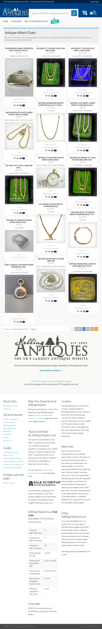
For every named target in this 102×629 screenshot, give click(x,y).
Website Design (9, 425)
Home (5, 21)
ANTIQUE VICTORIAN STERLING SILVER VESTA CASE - (19, 221)
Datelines (7, 434)
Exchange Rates (9, 428)
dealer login (95, 2)
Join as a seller (9, 422)
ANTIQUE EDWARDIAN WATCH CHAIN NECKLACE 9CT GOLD (50, 104)
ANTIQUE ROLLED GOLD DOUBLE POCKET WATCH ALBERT (19, 113)
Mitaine (51, 111)
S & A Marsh (19, 228)
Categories (16, 21)
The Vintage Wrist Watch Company (19, 120)
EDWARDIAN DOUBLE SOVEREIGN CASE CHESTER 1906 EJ (19, 49)
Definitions (7, 431)
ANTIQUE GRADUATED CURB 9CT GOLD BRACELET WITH (82, 265)
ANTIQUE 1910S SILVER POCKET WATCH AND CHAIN (51, 159)
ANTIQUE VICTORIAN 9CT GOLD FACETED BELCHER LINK (83, 159)
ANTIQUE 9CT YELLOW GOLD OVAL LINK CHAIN (50, 49)
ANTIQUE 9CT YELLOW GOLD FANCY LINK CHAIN (83, 49)
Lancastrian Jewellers (51, 56)
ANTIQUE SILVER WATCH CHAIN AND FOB (51, 260)
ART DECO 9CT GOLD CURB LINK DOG (19, 166)
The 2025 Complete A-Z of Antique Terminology (51, 381)
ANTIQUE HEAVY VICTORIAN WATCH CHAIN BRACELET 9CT (82, 213)
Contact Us (7, 440)
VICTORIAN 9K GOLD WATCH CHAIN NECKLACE (51, 205)
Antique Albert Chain (20, 329)
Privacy (6, 437)
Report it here (8, 483)
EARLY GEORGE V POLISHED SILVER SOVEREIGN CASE (19, 266)
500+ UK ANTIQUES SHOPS (36, 21)
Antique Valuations (10, 419)
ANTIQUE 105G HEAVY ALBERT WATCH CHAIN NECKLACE (82, 104)
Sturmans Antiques (19, 272)
